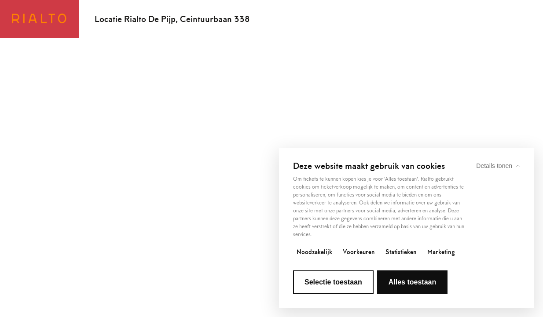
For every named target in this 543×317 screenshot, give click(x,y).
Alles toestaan (412, 282)
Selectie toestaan (333, 282)
